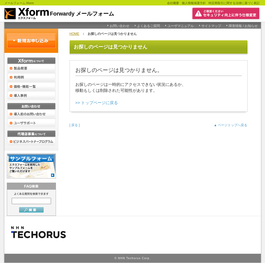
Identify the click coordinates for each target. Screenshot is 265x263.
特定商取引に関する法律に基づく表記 (234, 3)
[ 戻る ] (75, 125)
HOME (74, 34)
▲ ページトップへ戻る (230, 125)
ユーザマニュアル (181, 26)
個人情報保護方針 (194, 3)
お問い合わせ (119, 26)
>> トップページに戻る (96, 102)
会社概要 (173, 3)
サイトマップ (211, 26)
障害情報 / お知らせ (243, 26)
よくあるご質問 (148, 26)
